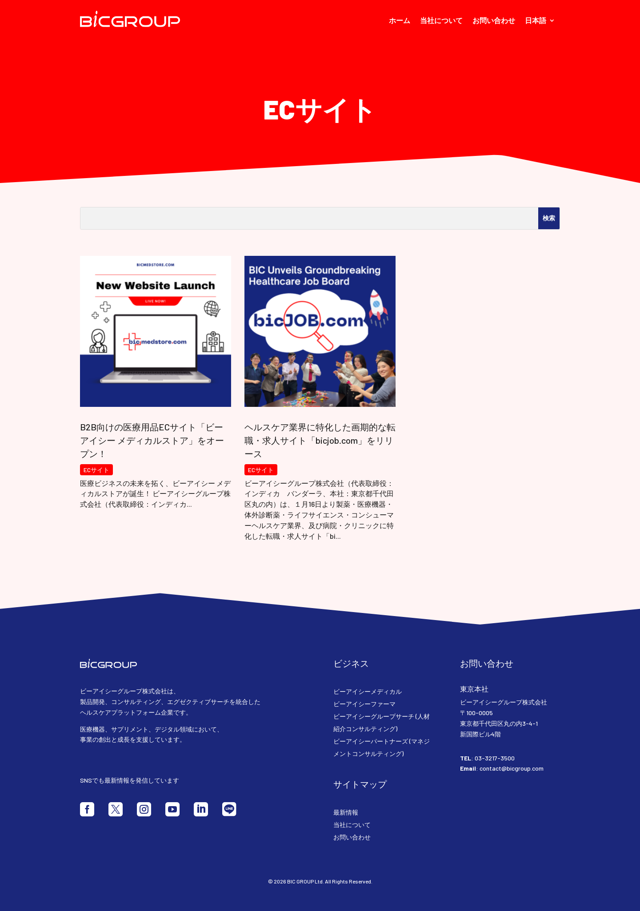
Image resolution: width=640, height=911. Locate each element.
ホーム (399, 20)
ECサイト (96, 469)
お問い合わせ (493, 20)
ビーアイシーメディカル (367, 691)
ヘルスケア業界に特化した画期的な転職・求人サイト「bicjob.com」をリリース (320, 440)
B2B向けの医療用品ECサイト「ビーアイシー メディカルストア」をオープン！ (152, 440)
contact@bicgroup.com (512, 768)
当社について (441, 20)
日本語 (535, 20)
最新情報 (345, 812)
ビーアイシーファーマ (364, 704)
